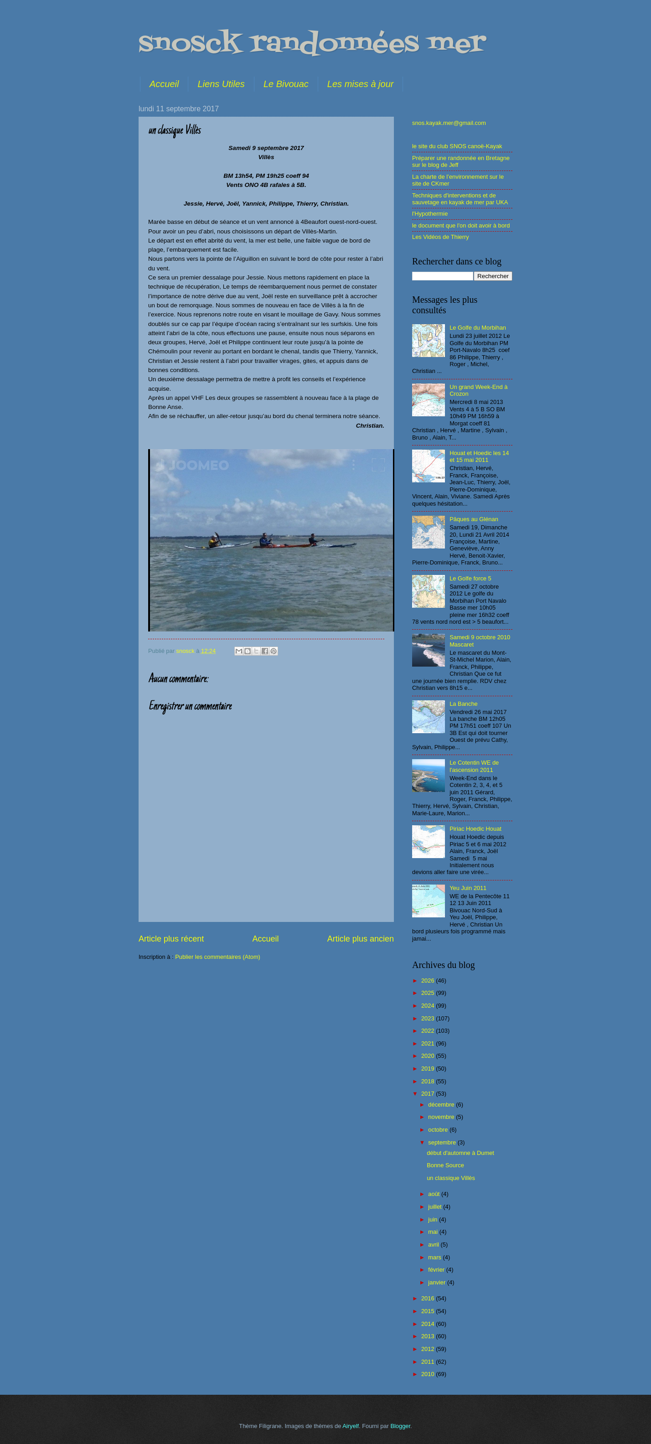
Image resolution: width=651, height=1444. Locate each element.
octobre (439, 1129)
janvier (437, 1282)
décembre (442, 1104)
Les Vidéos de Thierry (440, 236)
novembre (442, 1116)
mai (433, 1231)
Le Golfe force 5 (470, 578)
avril (434, 1244)
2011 (428, 1361)
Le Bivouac (286, 84)
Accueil (164, 84)
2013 (428, 1336)
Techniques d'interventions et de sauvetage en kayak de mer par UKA (460, 199)
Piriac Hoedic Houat (475, 828)
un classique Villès (451, 1178)
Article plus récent (171, 938)
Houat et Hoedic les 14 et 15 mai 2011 (479, 456)
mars (435, 1257)
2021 (428, 1043)
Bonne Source (445, 1165)
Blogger (400, 1426)
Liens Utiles (220, 84)
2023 (428, 1018)
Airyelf (350, 1426)
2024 (428, 1005)
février (437, 1269)
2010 (428, 1374)
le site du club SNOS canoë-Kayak (457, 146)
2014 (428, 1323)
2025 (428, 992)
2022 (428, 1030)
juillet (435, 1206)
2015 (428, 1311)
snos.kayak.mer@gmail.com (449, 122)
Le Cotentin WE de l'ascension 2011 (474, 766)
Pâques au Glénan (474, 519)
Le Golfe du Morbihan (478, 327)
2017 (428, 1093)
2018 (428, 1081)
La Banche (464, 703)
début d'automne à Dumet (460, 1152)
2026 (428, 980)
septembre (442, 1142)
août (434, 1193)
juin (433, 1219)
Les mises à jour (360, 84)
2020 (428, 1055)
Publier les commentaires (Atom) (217, 956)
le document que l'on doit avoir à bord (461, 225)
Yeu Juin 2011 (468, 888)
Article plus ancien (360, 938)
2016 (428, 1298)
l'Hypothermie (430, 213)
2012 (428, 1349)
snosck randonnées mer (312, 44)
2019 (428, 1068)
